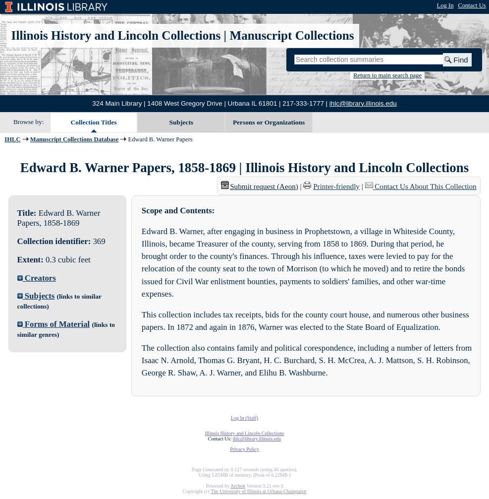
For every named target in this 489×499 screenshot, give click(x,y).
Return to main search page (387, 75)
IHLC (12, 139)
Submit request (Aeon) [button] (259, 186)
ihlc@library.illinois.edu (363, 103)
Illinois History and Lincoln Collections (116, 35)
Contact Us (472, 5)
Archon (237, 486)
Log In (445, 5)
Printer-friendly (336, 186)
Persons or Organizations (269, 122)
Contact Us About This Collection (425, 186)
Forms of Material (53, 324)
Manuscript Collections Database (74, 139)
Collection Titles (94, 122)
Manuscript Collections (291, 35)
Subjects (181, 122)
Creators (36, 278)
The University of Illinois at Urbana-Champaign (258, 491)
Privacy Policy (244, 449)
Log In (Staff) (244, 418)
